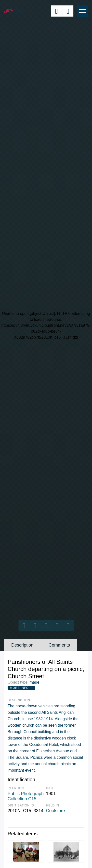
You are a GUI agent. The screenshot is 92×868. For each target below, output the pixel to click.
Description (22, 645)
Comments (59, 645)
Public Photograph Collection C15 (26, 796)
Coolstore (55, 810)
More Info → (21, 688)
